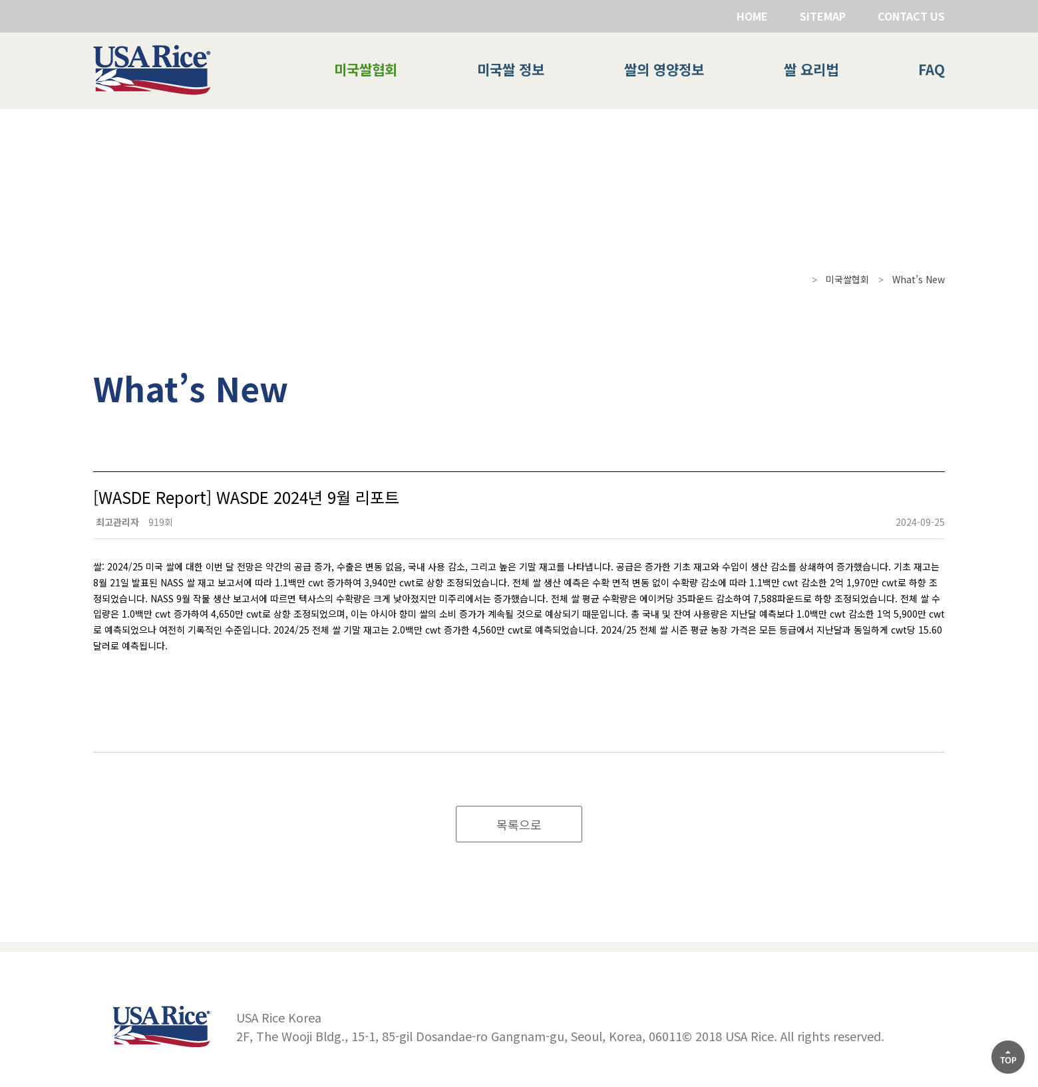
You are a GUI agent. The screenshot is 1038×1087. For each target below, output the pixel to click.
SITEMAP (823, 16)
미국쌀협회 (365, 69)
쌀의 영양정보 (664, 69)
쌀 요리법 (811, 69)
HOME (752, 16)
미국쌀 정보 (510, 69)
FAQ (931, 69)
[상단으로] (1008, 1057)
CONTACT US (911, 16)
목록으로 (519, 824)
